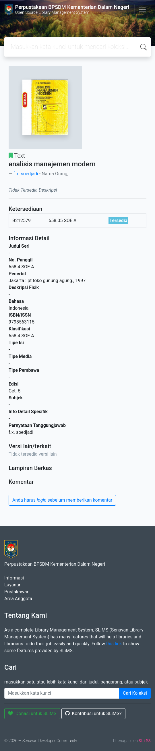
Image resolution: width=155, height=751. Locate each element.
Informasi (14, 578)
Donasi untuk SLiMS (32, 713)
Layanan (13, 585)
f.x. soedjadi (25, 173)
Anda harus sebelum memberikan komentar (62, 500)
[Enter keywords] (61, 693)
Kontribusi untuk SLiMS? (93, 713)
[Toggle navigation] (142, 9)
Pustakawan (16, 591)
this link (114, 643)
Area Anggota (18, 598)
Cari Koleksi (135, 693)
